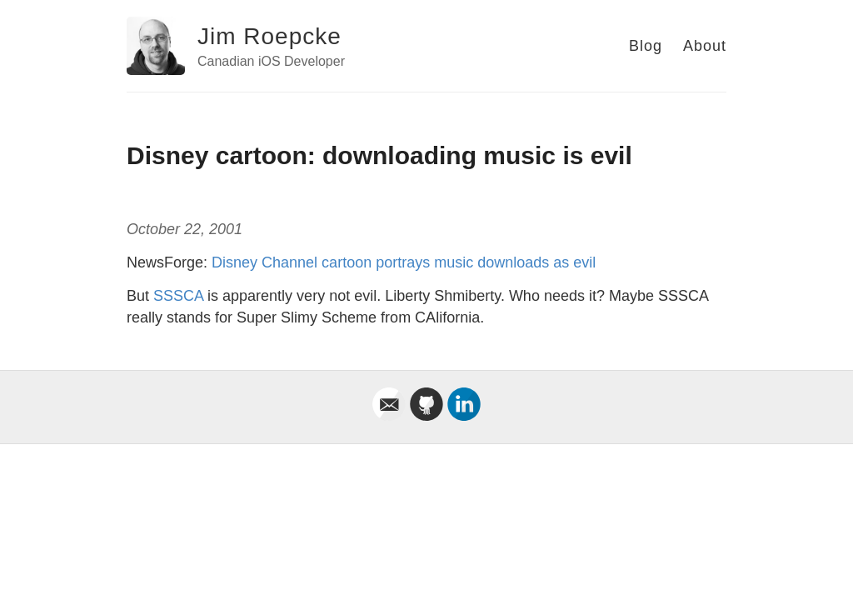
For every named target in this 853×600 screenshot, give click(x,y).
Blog (645, 46)
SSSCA (178, 296)
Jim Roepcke (269, 36)
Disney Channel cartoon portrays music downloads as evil (404, 262)
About (704, 46)
